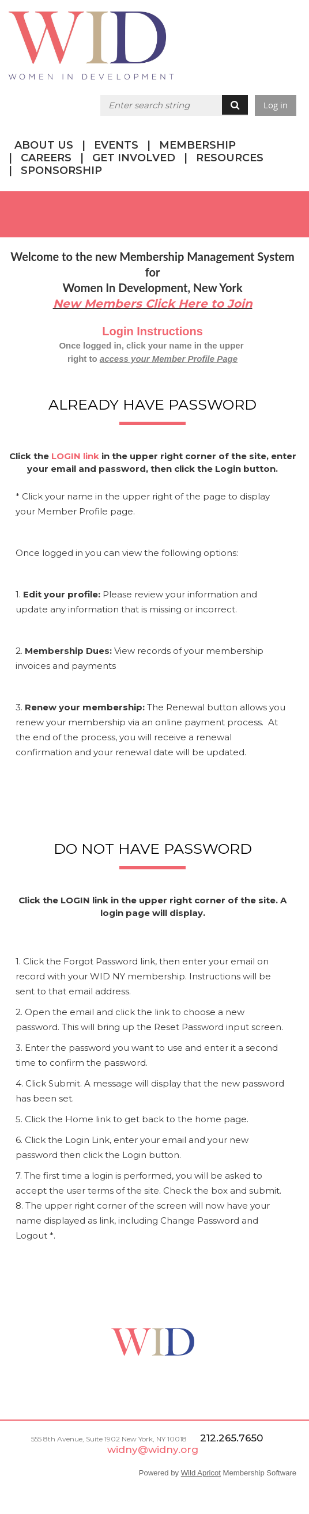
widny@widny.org (152, 1449)
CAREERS (46, 158)
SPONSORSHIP (61, 170)
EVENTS (116, 145)
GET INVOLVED (133, 158)
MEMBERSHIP (197, 145)
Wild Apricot (201, 1472)
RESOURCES (229, 158)
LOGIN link (75, 456)
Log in (275, 105)
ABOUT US (43, 145)
